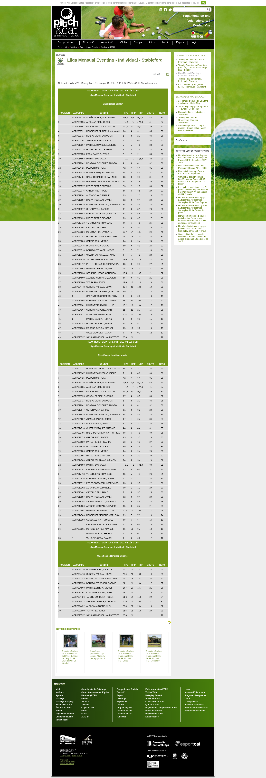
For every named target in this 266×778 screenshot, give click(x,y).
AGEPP (85, 717)
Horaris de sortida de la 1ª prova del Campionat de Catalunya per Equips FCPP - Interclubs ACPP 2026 (192, 159)
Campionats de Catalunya (93, 689)
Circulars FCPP (124, 714)
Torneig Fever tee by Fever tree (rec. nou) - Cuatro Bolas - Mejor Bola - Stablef (192, 67)
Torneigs (60, 698)
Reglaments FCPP (154, 714)
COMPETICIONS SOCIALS (190, 55)
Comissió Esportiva (154, 701)
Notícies (73, 47)
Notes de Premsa (153, 710)
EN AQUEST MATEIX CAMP (191, 96)
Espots (180, 42)
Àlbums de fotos (64, 707)
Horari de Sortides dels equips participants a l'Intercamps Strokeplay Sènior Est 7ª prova (192, 228)
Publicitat (121, 717)
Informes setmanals (194, 704)
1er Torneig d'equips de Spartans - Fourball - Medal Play (193, 107)
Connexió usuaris (64, 717)
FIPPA (84, 710)
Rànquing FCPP (89, 695)
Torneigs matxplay (64, 701)
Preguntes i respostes (195, 695)
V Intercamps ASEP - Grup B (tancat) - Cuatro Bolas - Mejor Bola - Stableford (192, 128)
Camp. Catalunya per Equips (95, 692)
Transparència (191, 701)
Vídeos (59, 710)
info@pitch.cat (65, 755)
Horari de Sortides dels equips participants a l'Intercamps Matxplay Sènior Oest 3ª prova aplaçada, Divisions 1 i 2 (192, 219)
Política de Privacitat (67, 762)
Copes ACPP (87, 707)
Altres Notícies (152, 698)
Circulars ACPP (124, 710)
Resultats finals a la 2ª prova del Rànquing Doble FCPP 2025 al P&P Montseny (154, 656)
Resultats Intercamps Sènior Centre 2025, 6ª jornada (191, 172)
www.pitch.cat (77, 755)
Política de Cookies (67, 764)
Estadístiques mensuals (196, 707)
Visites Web (151, 692)
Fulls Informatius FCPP (156, 689)
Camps (138, 42)
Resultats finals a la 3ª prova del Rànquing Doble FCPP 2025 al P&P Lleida (126, 656)
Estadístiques (152, 717)
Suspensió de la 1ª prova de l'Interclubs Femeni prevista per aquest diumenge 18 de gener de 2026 (193, 238)
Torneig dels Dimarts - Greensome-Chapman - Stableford (189, 120)
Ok (203, 3)
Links (187, 689)
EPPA (84, 714)
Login (194, 42)
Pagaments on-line (65, 714)
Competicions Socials (89, 47)
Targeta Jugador (124, 707)
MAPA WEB (59, 684)
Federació (88, 42)
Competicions (65, 42)
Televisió (121, 692)
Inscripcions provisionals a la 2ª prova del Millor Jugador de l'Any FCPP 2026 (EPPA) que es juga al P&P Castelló (193, 191)
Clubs (123, 42)
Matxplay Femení (153, 695)
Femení (85, 698)
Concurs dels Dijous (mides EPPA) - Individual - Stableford (192, 85)
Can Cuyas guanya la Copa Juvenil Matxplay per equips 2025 (97, 655)
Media (165, 42)
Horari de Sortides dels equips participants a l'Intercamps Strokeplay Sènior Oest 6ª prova (192, 200)
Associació (107, 42)
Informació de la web (195, 692)
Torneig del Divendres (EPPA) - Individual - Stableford (192, 61)
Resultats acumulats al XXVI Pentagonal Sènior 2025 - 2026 (192, 167)
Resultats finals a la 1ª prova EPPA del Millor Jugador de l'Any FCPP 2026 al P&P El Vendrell (70, 657)
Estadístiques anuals (195, 710)
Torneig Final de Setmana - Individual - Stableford (190, 80)
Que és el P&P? (152, 704)
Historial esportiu (64, 704)
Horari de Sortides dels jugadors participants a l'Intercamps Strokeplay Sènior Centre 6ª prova (192, 209)
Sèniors (85, 701)
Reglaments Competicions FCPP (161, 707)
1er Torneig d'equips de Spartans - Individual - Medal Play (193, 102)
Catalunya (121, 698)
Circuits (120, 704)
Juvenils (85, 704)
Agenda (59, 695)
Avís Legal (64, 760)
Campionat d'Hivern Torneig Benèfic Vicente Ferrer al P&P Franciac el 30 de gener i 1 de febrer (191, 180)
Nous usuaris (62, 720)
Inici (65, 47)
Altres (152, 42)
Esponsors (122, 701)
